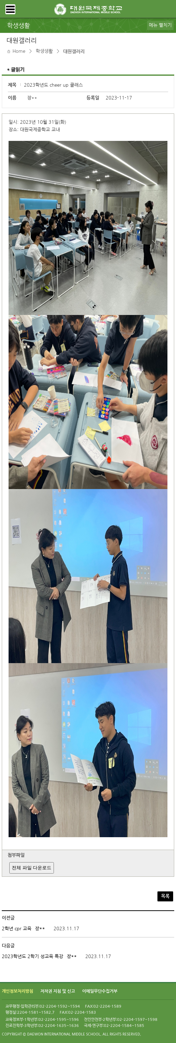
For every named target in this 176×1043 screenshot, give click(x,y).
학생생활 (44, 51)
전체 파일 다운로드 (31, 867)
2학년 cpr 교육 (16, 928)
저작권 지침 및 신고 (57, 991)
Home (18, 51)
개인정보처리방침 (17, 991)
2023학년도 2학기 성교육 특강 (32, 956)
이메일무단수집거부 (99, 991)
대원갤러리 (74, 51)
